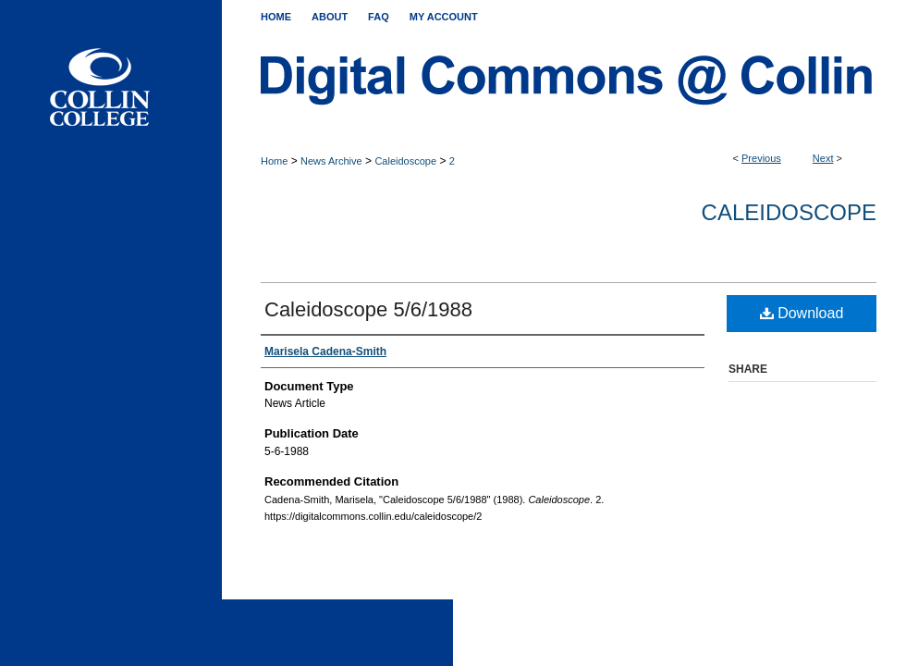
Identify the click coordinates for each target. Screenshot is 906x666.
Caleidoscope (405, 160)
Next (823, 158)
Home (274, 160)
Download (802, 313)
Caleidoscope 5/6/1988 (368, 309)
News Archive (331, 160)
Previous (761, 158)
